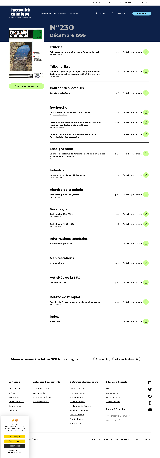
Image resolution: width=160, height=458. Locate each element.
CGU (90, 439)
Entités (12, 393)
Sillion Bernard (58, 54)
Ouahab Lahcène (59, 127)
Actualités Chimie (41, 388)
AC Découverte (113, 397)
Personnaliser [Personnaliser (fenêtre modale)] (15, 446)
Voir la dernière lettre (125, 359)
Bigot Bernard (58, 216)
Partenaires (14, 397)
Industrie (13, 410)
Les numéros (60, 14)
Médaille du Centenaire (80, 406)
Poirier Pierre (57, 226)
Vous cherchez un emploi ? (118, 416)
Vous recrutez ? (113, 420)
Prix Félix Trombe (77, 393)
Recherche (118, 14)
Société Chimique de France (103, 3)
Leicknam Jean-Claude (61, 115)
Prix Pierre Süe (76, 397)
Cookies (136, 439)
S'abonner (142, 14)
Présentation (45, 14)
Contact (147, 439)
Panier (100, 14)
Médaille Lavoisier (77, 401)
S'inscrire (100, 359)
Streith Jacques (58, 159)
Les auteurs (74, 14)
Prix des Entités (76, 419)
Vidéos (109, 388)
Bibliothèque (112, 393)
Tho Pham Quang (59, 76)
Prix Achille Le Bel (78, 388)
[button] (118, 13)
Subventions (75, 423)
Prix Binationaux (77, 415)
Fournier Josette (58, 177)
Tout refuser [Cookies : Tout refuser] (14, 441)
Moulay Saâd (57, 197)
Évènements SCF (41, 401)
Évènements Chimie (42, 397)
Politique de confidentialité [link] (14, 451)
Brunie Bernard (58, 304)
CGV (98, 439)
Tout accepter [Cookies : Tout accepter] (14, 437)
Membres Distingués (79, 410)
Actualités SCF (39, 393)
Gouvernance (15, 406)
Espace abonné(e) (142, 3)
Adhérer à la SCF (124, 3)
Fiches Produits (113, 401)
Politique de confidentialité (116, 439)
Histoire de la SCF (16, 401)
